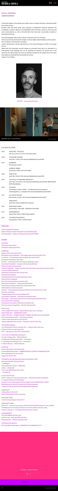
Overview (25, 482)
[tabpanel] (29, 454)
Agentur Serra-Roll (10, 3)
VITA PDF (20, 101)
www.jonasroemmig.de (31, 101)
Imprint (54, 488)
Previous (4, 124)
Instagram (40, 101)
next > (34, 482)
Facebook (5, 488)
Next (54, 124)
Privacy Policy (48, 488)
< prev (31, 482)
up (2, 488)
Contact (50, 3)
